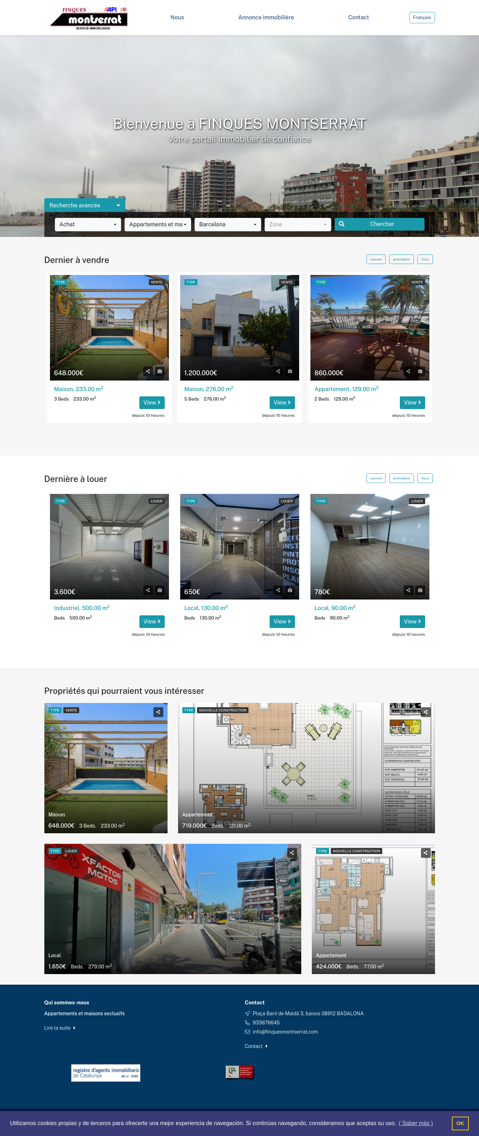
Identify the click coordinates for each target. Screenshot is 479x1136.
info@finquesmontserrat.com (285, 1032)
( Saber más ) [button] (416, 1123)
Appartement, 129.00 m (347, 389)
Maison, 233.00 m (78, 389)
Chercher (367, 224)
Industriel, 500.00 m (82, 608)
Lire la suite (59, 1028)
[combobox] (88, 224)
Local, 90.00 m (335, 608)
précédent (401, 259)
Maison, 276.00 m (208, 389)
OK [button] (460, 1123)
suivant (376, 259)
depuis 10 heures (148, 415)
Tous (425, 259)
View (152, 402)
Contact (256, 1046)
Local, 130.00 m (206, 608)
